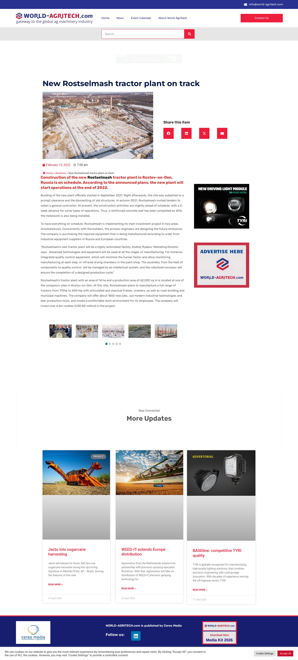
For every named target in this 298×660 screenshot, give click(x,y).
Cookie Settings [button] (264, 653)
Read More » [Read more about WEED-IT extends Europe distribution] (128, 588)
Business (60, 172)
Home (105, 18)
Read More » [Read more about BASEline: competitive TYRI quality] (200, 589)
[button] (168, 133)
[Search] (189, 33)
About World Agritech (172, 18)
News (120, 18)
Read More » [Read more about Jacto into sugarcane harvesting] (55, 584)
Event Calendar (141, 18)
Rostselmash (99, 177)
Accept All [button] (285, 653)
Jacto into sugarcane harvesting (67, 551)
